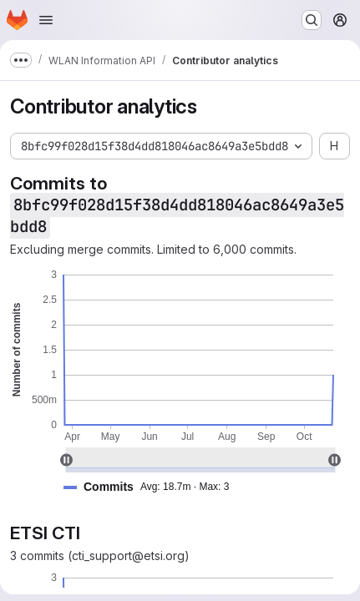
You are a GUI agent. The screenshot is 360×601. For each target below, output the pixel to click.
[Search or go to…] (312, 20)
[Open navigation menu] (46, 20)
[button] (152, 487)
